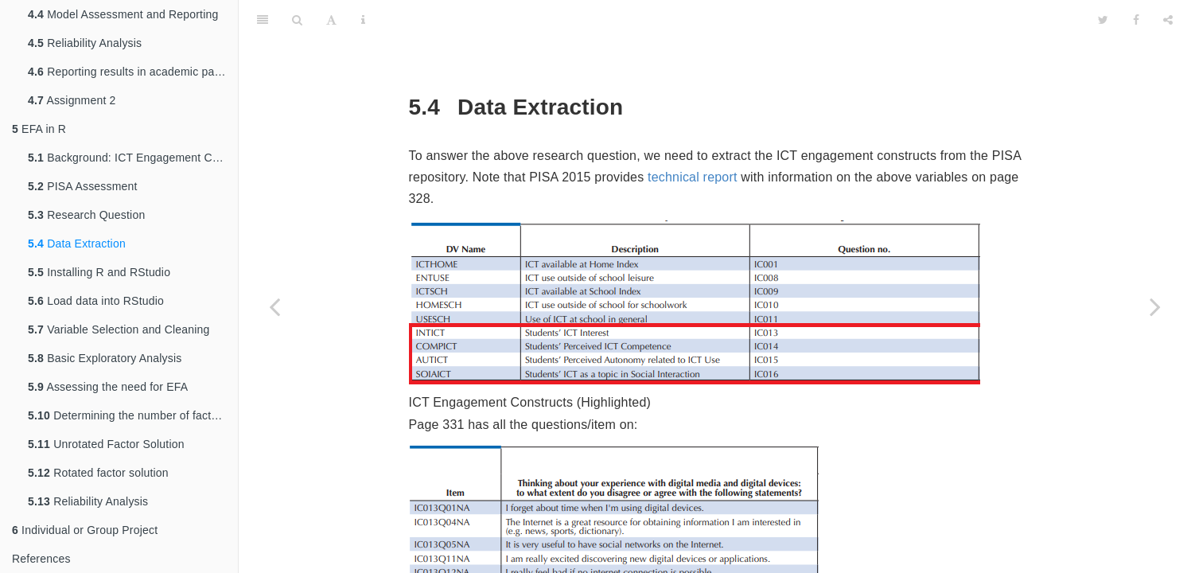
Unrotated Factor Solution (106, 444)
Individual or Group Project (85, 530)
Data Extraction (77, 243)
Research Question (86, 215)
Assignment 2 (72, 100)
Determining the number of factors (127, 415)
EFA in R (39, 129)
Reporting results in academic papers (132, 71)
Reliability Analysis (85, 43)
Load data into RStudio (96, 300)
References (41, 558)
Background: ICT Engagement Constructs (133, 157)
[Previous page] (274, 306)
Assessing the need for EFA (108, 386)
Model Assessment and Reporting (123, 14)
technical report (693, 137)
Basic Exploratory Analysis (105, 358)
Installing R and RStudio (99, 272)
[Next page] (1155, 306)
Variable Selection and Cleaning (119, 329)
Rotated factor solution (98, 472)
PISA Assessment (83, 186)
